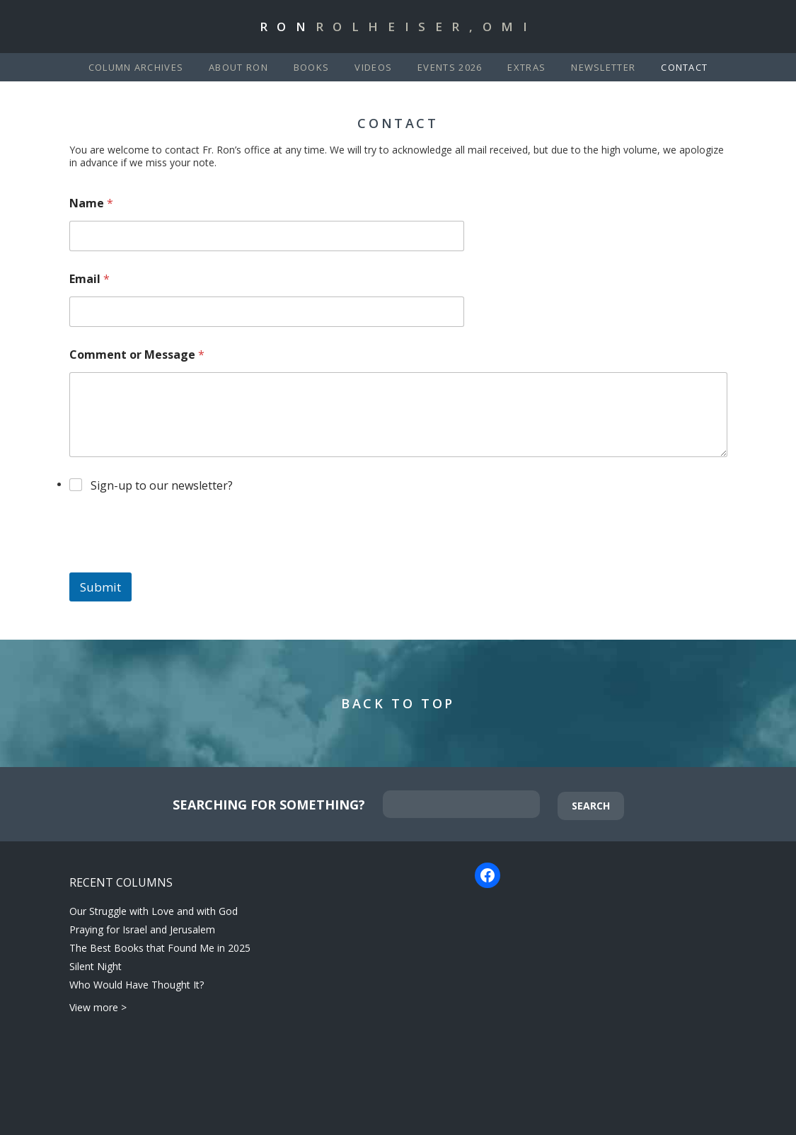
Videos (373, 67)
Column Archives (136, 67)
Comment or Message (136, 355)
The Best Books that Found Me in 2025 (159, 948)
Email (89, 279)
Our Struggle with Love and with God (153, 911)
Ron (398, 26)
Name (91, 203)
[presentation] (176, 563)
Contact (684, 67)
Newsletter (603, 67)
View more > (98, 1007)
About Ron (238, 67)
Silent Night (95, 966)
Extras (526, 67)
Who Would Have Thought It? (136, 984)
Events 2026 (449, 67)
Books (312, 67)
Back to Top (398, 703)
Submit (100, 587)
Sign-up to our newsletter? (162, 485)
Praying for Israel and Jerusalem (142, 929)
